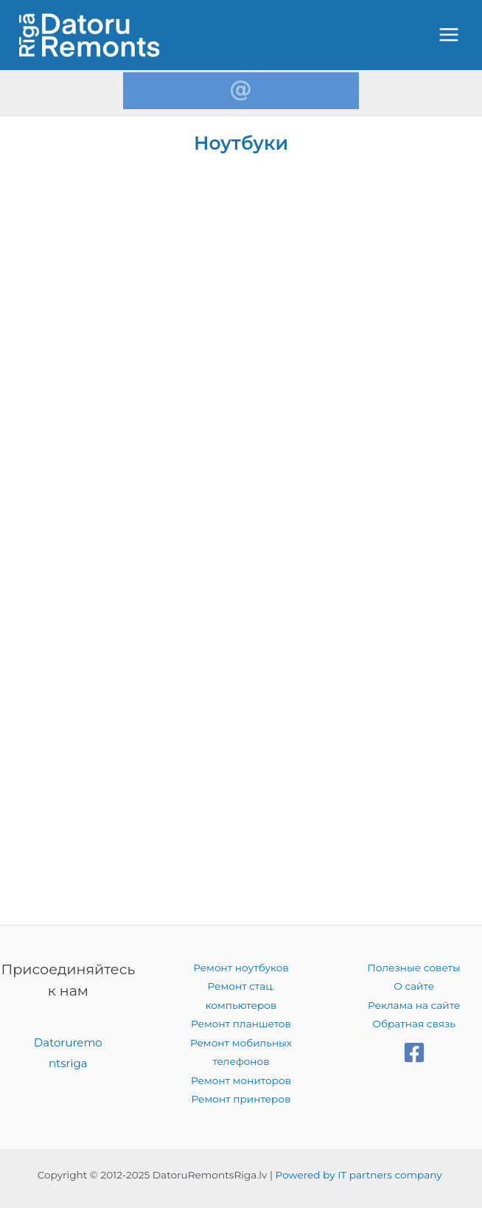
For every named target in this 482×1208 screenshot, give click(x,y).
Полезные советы (414, 967)
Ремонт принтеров (241, 1099)
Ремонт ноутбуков (241, 967)
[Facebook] (414, 1052)
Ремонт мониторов (241, 1080)
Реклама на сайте (414, 1005)
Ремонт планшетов (241, 1024)
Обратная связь (413, 1024)
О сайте (414, 986)
